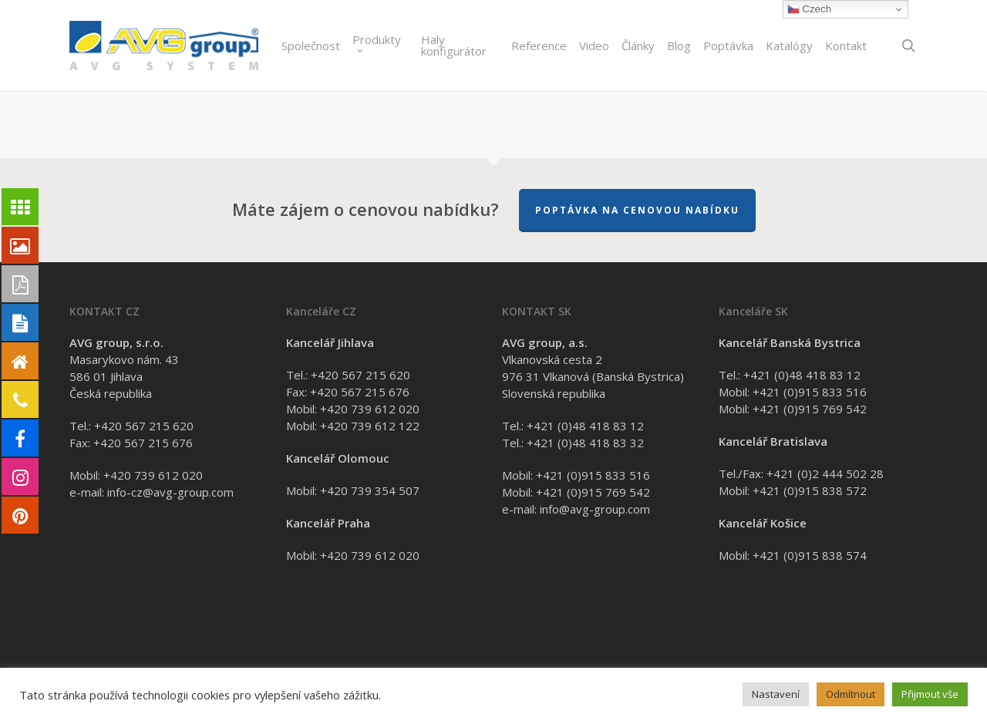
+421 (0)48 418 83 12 (585, 425)
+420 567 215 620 (144, 425)
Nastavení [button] (776, 694)
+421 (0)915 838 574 (810, 555)
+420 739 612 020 (153, 475)
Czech (809, 9)
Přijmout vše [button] (929, 694)
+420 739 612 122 (369, 425)
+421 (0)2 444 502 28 (825, 473)
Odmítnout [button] (850, 694)
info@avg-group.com (595, 509)
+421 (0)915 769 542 (593, 492)
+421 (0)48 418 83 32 (585, 442)
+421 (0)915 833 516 (593, 475)
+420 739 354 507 (369, 490)
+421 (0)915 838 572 (810, 490)
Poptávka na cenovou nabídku (637, 210)
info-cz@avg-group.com (170, 492)
